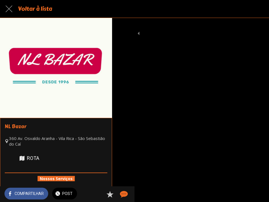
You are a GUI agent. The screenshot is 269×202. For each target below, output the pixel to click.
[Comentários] (258, 194)
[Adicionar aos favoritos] (244, 194)
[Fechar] (9, 9)
